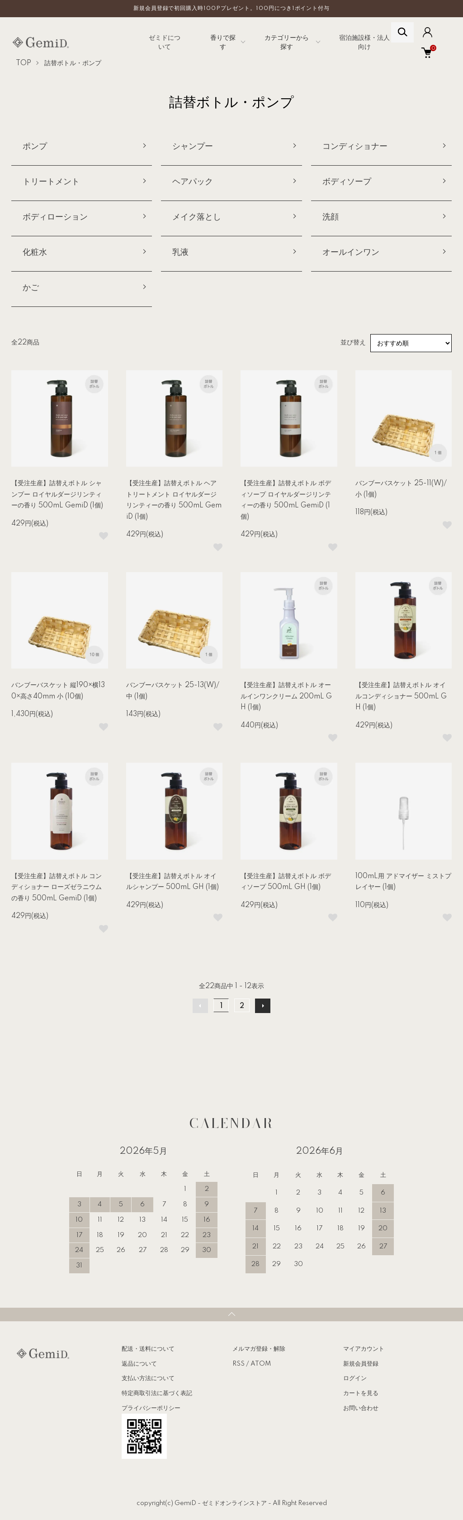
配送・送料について (148, 1349)
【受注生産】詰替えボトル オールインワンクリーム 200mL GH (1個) (286, 696)
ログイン (355, 1378)
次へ (262, 1006)
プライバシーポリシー (151, 1408)
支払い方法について (148, 1378)
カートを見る (360, 1393)
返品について (139, 1364)
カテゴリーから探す (287, 42)
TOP (23, 63)
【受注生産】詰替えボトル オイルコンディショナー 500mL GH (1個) (401, 696)
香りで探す (223, 42)
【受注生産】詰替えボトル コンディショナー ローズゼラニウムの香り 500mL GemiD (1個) (56, 887)
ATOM (260, 1364)
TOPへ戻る (231, 1314)
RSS (238, 1364)
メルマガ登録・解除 (258, 1349)
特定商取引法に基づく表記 (157, 1393)
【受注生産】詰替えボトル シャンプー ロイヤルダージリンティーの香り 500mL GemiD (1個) (57, 494)
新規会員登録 (360, 1364)
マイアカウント (363, 1349)
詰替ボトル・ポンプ (72, 63)
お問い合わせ (360, 1408)
